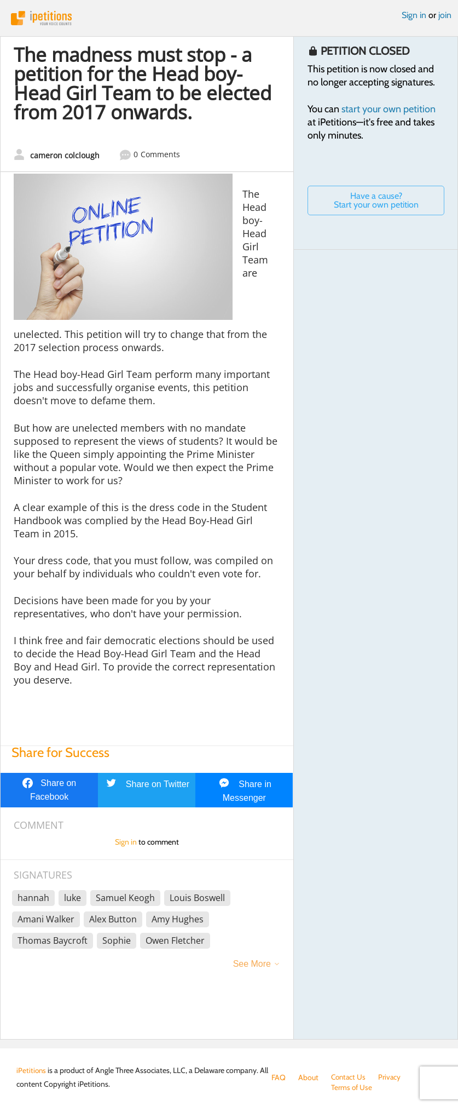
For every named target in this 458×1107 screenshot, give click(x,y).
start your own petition (388, 109)
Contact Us (349, 1077)
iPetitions (229, 18)
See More (252, 963)
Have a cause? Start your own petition (376, 200)
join (444, 15)
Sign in (414, 15)
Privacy (391, 1077)
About (308, 1077)
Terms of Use (292, 1088)
